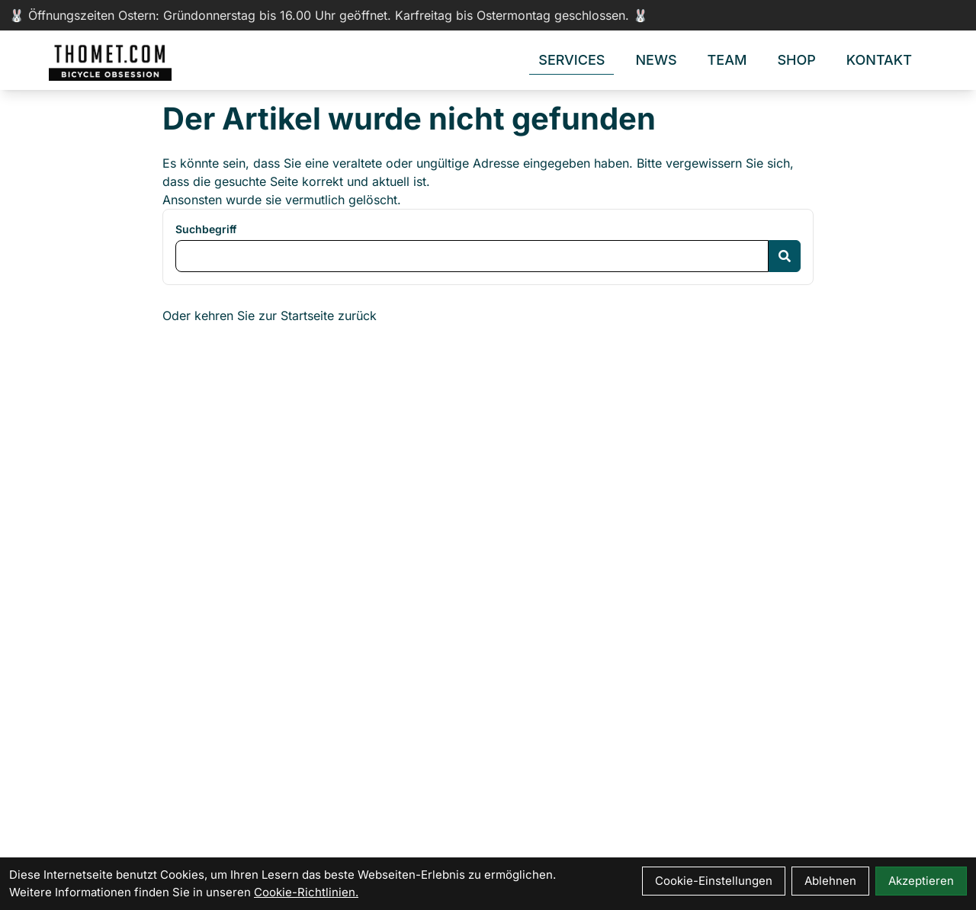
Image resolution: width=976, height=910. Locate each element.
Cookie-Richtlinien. (306, 892)
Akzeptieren (921, 880)
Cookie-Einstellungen (713, 880)
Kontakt (879, 60)
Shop (796, 60)
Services (571, 60)
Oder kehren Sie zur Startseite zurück (269, 315)
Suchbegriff (205, 229)
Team (727, 60)
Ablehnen (830, 880)
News (655, 60)
